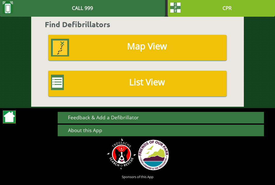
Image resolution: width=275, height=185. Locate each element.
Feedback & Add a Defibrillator (103, 117)
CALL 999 (82, 8)
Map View (147, 46)
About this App (85, 130)
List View (147, 82)
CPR (226, 8)
